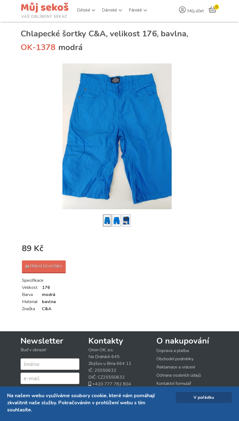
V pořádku (204, 397)
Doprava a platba (172, 351)
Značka (28, 309)
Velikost (30, 287)
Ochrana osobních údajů (178, 375)
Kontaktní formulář (173, 384)
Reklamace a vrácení (175, 367)
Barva (27, 295)
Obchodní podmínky (175, 359)
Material (30, 302)
